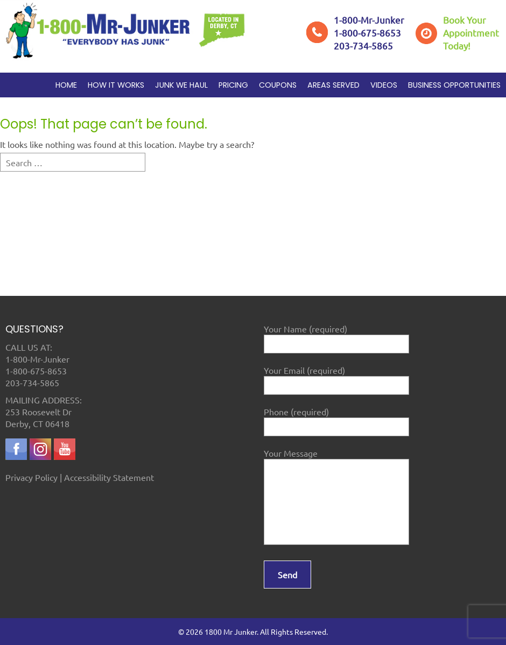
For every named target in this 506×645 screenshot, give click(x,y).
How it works (116, 85)
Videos (383, 85)
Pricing (233, 85)
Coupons (278, 85)
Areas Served (333, 85)
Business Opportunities (454, 85)
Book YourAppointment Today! (471, 32)
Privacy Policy (31, 477)
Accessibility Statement (109, 477)
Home (66, 85)
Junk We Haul (181, 85)
